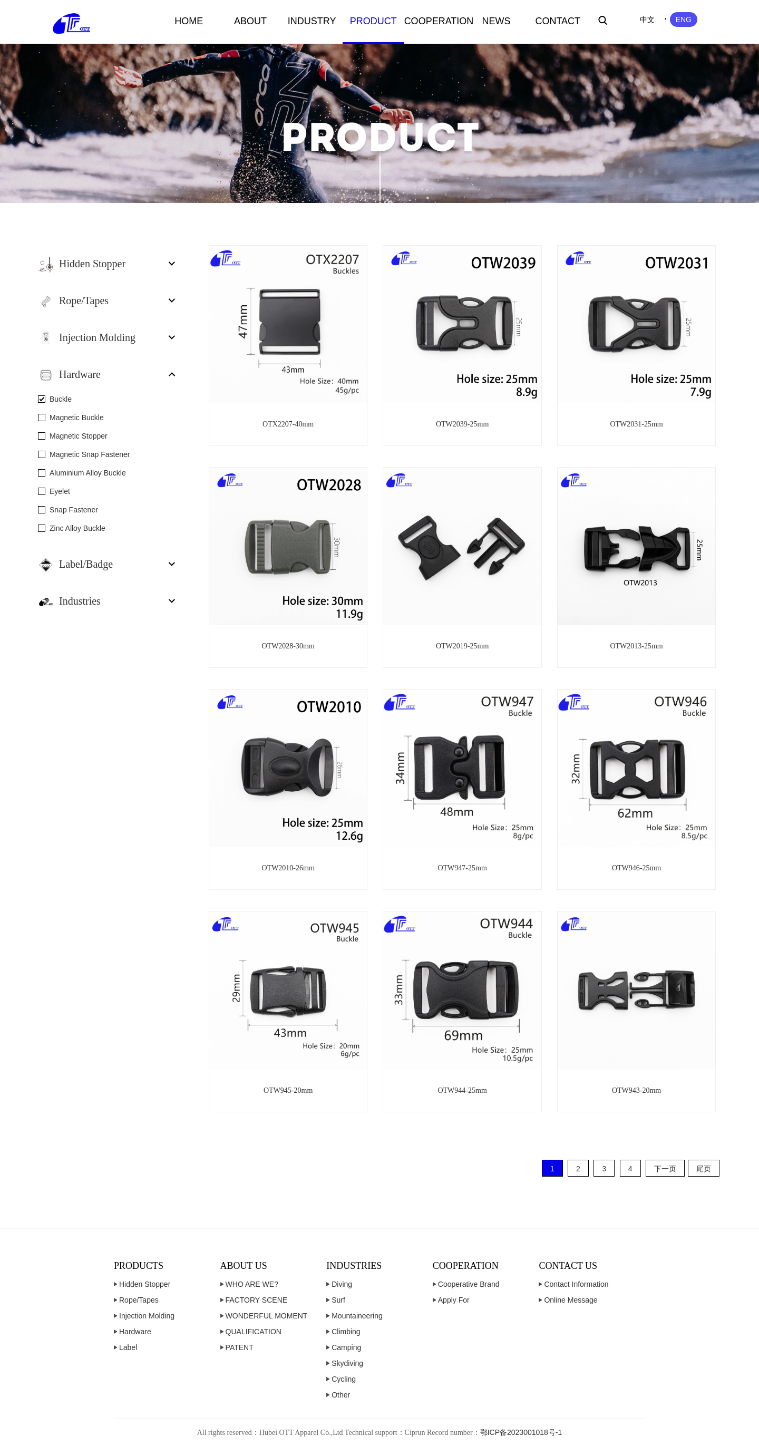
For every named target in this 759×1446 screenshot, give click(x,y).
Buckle (61, 399)
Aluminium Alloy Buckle (88, 473)
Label (128, 1347)
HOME (188, 21)
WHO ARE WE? (252, 1284)
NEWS (496, 21)
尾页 (703, 1168)
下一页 (665, 1168)
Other (341, 1395)
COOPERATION (435, 21)
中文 (647, 19)
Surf (338, 1300)
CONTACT (557, 21)
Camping (346, 1347)
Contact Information (576, 1284)
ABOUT (250, 21)
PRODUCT (373, 21)
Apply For (454, 1300)
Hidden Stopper (144, 1284)
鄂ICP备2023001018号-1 (521, 1432)
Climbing (346, 1331)
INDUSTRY (312, 21)
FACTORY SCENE (256, 1300)
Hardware (135, 1331)
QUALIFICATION (253, 1331)
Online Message (570, 1300)
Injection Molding (146, 1316)
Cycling (344, 1379)
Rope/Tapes (139, 1300)
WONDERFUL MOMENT (267, 1316)
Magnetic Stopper (79, 436)
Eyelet (60, 491)
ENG (684, 19)
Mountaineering (357, 1316)
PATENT (240, 1347)
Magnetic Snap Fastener (90, 454)
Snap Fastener (74, 510)
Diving (342, 1284)
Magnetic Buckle (77, 417)
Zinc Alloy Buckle (77, 528)
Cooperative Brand (469, 1284)
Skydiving (347, 1363)
